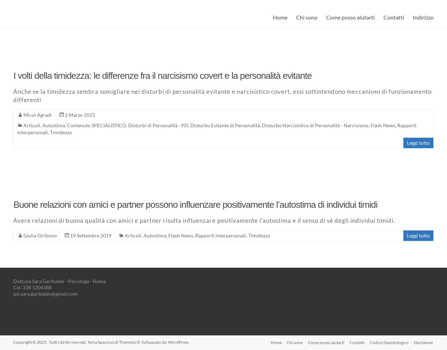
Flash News (383, 125)
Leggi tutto (418, 143)
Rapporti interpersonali (220, 235)
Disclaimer (424, 342)
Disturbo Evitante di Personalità (225, 125)
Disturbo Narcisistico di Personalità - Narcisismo (315, 125)
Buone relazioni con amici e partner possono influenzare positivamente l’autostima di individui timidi (195, 204)
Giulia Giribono (40, 235)
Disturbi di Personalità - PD (158, 125)
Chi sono (306, 17)
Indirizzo (423, 17)
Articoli (31, 125)
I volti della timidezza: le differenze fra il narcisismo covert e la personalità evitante (162, 75)
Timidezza (61, 132)
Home (280, 17)
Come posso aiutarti (350, 17)
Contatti (393, 17)
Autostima (53, 125)
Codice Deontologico (389, 342)
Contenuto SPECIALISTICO (96, 125)
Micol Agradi (37, 115)
